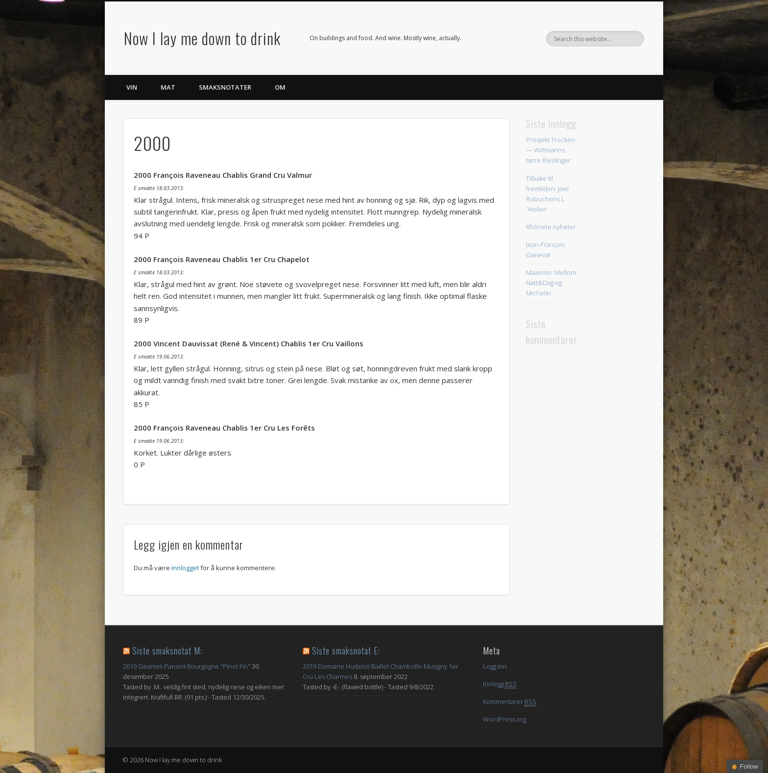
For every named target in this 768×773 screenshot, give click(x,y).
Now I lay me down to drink (202, 37)
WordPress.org (504, 719)
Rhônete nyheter (551, 226)
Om (280, 87)
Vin (131, 87)
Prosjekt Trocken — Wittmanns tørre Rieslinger (550, 150)
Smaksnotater (225, 87)
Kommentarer (509, 701)
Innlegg (500, 684)
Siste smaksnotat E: (346, 650)
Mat (168, 87)
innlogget (185, 567)
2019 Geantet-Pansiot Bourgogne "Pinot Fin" (186, 666)
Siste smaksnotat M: (167, 650)
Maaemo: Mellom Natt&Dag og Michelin (551, 282)
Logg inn (495, 666)
